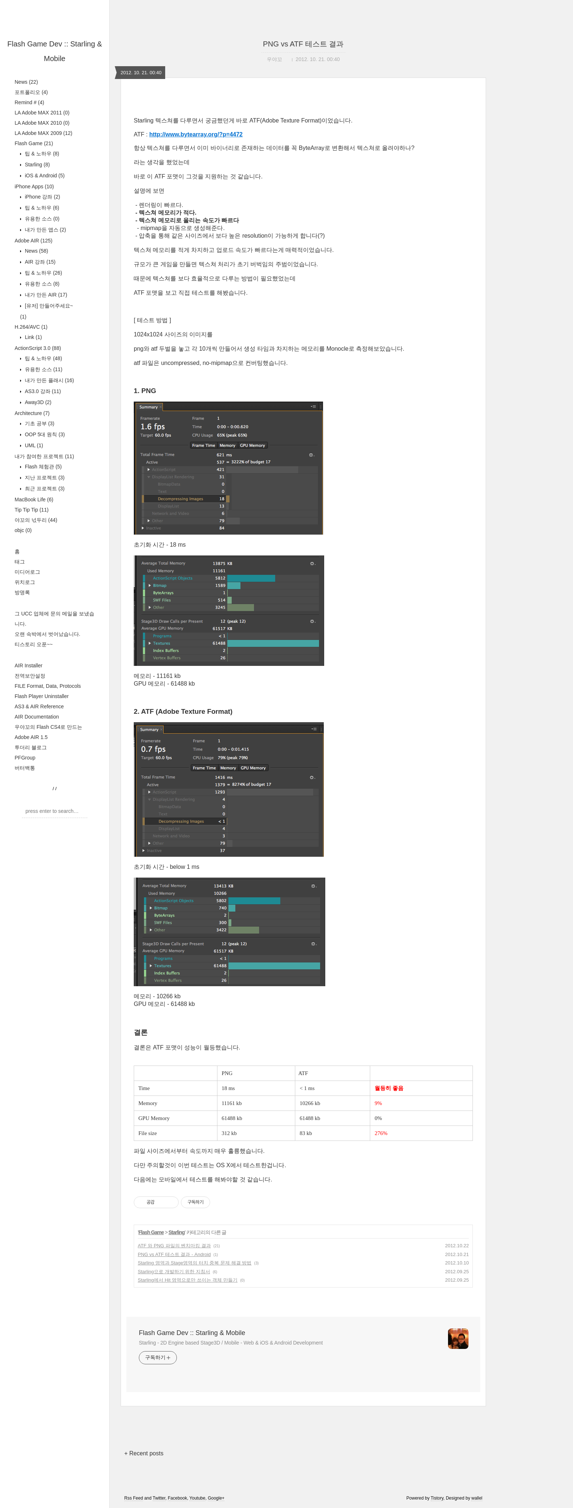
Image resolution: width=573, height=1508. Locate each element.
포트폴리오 (31, 92)
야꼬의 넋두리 (36, 520)
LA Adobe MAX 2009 (43, 133)
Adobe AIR (34, 241)
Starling (36, 164)
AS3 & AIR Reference (39, 706)
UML (33, 445)
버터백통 (25, 768)
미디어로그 (27, 572)
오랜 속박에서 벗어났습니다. (47, 634)
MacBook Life (34, 499)
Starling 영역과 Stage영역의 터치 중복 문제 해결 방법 (194, 1263)
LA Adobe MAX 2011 (42, 113)
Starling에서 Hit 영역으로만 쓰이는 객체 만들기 (188, 1280)
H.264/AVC (31, 327)
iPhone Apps (34, 186)
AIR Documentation (37, 717)
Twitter (159, 1498)
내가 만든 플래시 (48, 380)
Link (32, 337)
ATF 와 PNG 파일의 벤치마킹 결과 (174, 1245)
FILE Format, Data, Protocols (48, 686)
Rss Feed (133, 1498)
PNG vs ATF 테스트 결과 (303, 44)
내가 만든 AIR (45, 295)
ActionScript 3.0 (38, 348)
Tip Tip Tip (32, 510)
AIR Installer (28, 665)
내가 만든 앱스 (44, 230)
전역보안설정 (30, 676)
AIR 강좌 (39, 262)
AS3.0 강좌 (42, 391)
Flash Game (34, 143)
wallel (476, 1498)
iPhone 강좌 (41, 197)
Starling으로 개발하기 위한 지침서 (174, 1271)
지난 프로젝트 (44, 477)
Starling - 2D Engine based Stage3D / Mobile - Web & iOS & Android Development (231, 1343)
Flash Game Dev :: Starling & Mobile (192, 1333)
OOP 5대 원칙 (44, 434)
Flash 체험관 (42, 467)
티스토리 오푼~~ (34, 644)
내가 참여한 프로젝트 (44, 456)
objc (23, 530)
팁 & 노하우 (41, 154)
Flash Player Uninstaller (42, 696)
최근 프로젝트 (44, 488)
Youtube (197, 1498)
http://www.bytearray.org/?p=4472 (196, 134)
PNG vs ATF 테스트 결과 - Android (174, 1254)
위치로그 (25, 582)
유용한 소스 (41, 219)
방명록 (22, 592)
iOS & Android (44, 175)
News (26, 82)
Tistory (437, 1498)
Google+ (216, 1498)
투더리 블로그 (31, 747)
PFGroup (25, 758)
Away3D (37, 402)
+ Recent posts (143, 1453)
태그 (20, 562)
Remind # (29, 102)
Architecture (32, 413)
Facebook (177, 1498)
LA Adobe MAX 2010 (42, 123)
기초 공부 (38, 423)
